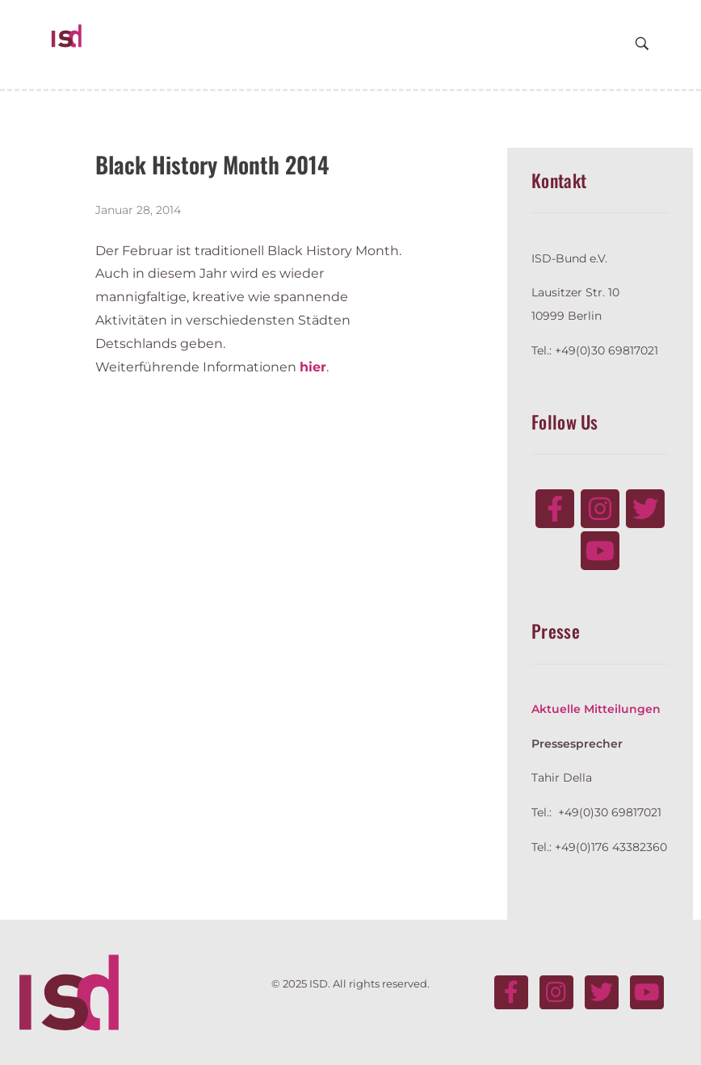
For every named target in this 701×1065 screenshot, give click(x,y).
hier (313, 367)
